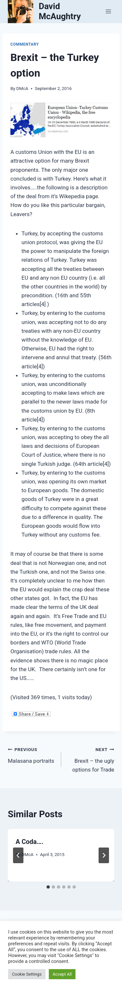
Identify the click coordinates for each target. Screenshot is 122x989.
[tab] (48, 887)
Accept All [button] (62, 974)
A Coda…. (29, 842)
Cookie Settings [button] (27, 974)
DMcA (22, 88)
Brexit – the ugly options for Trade (91, 759)
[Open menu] (108, 12)
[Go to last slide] (18, 855)
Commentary (24, 44)
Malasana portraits (32, 754)
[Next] (104, 855)
